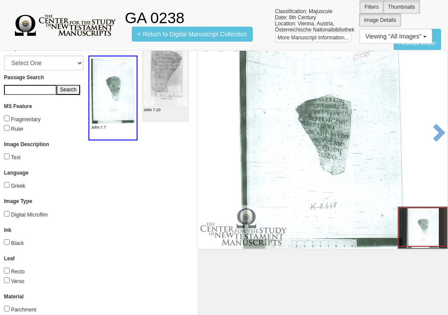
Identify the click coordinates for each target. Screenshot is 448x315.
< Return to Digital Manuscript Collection (192, 34)
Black (17, 243)
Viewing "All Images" (396, 36)
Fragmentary (25, 119)
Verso (17, 281)
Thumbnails (401, 7)
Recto (18, 272)
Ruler (17, 129)
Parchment (23, 310)
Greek (18, 186)
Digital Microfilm (29, 215)
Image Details (380, 20)
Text (16, 157)
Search (68, 90)
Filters (371, 7)
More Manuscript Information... (313, 38)
